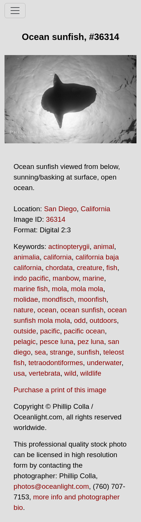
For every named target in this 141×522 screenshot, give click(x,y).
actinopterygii (68, 246)
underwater (104, 363)
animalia (26, 257)
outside (25, 331)
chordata (59, 268)
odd (80, 320)
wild (70, 373)
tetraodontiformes (55, 363)
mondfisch (58, 299)
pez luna (90, 341)
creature (89, 268)
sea (40, 352)
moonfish (92, 299)
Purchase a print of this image (60, 390)
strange (61, 352)
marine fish (31, 289)
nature (23, 310)
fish (111, 268)
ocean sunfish (82, 310)
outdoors (103, 320)
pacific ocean (84, 331)
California (95, 209)
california (58, 257)
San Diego (60, 209)
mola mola (87, 289)
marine (93, 278)
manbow (66, 278)
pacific (50, 331)
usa (19, 373)
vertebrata (44, 373)
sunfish (88, 352)
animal (104, 246)
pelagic (25, 341)
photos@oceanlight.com (51, 486)
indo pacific (31, 278)
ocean (46, 310)
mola (59, 289)
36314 (55, 219)
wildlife (90, 373)
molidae (26, 299)
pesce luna (57, 341)
